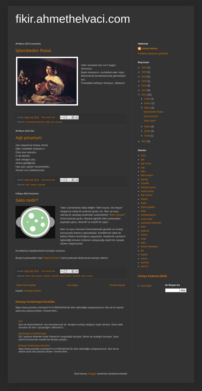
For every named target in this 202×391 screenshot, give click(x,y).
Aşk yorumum (29, 137)
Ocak (147, 135)
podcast (76, 276)
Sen (20, 321)
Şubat (147, 131)
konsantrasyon (148, 215)
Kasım (148, 103)
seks (83, 276)
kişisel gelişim (148, 207)
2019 (144, 72)
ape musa (146, 163)
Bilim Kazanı (117, 214)
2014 (144, 90)
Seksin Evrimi (52, 257)
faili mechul (146, 195)
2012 (144, 141)
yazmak (58, 122)
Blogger (92, 373)
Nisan (147, 126)
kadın (143, 203)
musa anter (146, 219)
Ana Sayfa (72, 285)
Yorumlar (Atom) (32, 290)
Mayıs (147, 107)
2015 (144, 85)
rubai (47, 122)
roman (144, 234)
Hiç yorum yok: (49, 117)
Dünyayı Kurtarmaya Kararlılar (35, 301)
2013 (144, 94)
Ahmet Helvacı (150, 48)
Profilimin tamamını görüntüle (153, 53)
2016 (144, 81)
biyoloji (47, 276)
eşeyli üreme (65, 276)
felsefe (144, 199)
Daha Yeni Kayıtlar (26, 285)
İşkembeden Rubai (33, 50)
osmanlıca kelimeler (35, 122)
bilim (28, 276)
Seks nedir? (27, 200)
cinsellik (54, 276)
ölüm (143, 226)
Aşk (27, 184)
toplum (33, 184)
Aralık (147, 98)
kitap (143, 211)
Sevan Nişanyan (149, 246)
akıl (143, 159)
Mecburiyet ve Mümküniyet (32, 333)
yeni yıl (144, 266)
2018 (144, 76)
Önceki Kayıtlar (117, 285)
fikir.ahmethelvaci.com (73, 18)
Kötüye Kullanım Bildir (152, 276)
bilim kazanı (36, 276)
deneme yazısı (148, 187)
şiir (52, 122)
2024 (144, 67)
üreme (90, 276)
